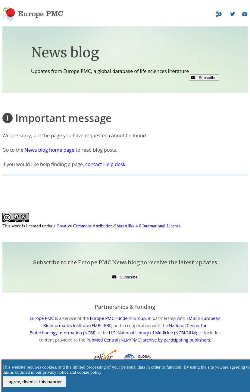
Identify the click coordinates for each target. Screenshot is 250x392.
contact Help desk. (106, 164)
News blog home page (49, 150)
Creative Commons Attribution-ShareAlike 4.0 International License (119, 225)
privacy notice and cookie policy (72, 372)
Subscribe (204, 77)
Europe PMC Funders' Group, (118, 318)
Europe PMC (42, 318)
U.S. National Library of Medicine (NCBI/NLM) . (154, 333)
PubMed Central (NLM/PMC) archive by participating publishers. (148, 340)
